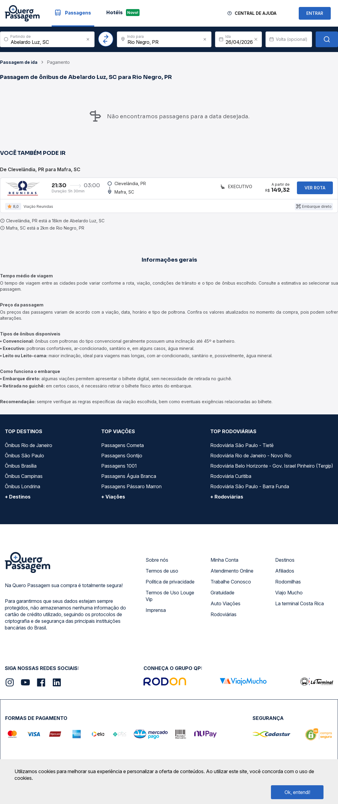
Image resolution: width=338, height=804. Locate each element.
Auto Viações (225, 608)
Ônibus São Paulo (24, 460)
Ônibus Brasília (21, 471)
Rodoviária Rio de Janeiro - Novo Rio (250, 460)
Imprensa (156, 615)
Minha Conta (224, 565)
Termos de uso (162, 576)
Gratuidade (222, 597)
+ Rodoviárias (226, 501)
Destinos (285, 565)
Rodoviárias (224, 619)
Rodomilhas (288, 586)
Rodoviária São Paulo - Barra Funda (249, 491)
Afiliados (284, 576)
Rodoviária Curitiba (230, 481)
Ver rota (314, 190)
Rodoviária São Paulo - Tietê (242, 450)
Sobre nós (157, 565)
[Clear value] (256, 39)
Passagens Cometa (122, 450)
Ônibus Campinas (24, 481)
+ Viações (113, 501)
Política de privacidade (170, 586)
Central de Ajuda (255, 13)
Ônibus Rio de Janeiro (28, 450)
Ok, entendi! (297, 792)
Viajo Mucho (289, 597)
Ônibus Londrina (22, 491)
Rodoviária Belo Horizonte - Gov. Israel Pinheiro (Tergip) (271, 471)
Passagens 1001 (119, 471)
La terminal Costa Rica (299, 608)
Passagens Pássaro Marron (131, 491)
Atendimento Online (232, 576)
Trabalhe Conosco (231, 586)
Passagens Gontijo (121, 460)
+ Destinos (18, 501)
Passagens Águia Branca (128, 481)
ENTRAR (314, 13)
